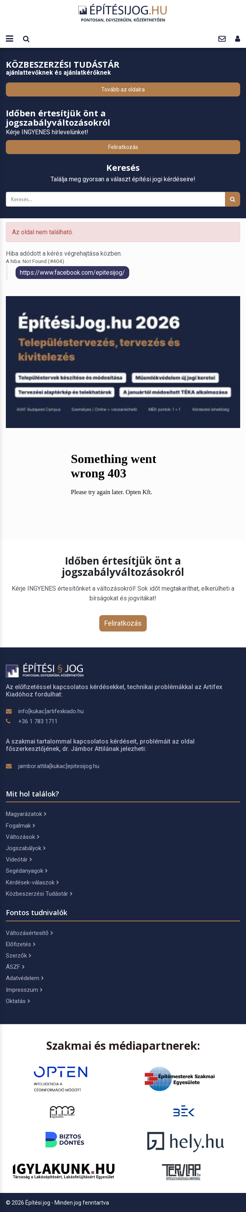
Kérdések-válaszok (32, 882)
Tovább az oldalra (123, 89)
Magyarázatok (26, 813)
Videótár (19, 859)
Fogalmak (20, 825)
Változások (22, 836)
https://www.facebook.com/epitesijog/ (72, 272)
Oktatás (18, 1001)
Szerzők (18, 955)
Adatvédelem (24, 978)
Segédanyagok (26, 870)
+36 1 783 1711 (38, 721)
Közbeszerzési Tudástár (39, 893)
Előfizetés (20, 944)
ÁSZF (15, 966)
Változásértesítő (29, 933)
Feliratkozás (123, 147)
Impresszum (24, 989)
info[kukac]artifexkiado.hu (51, 711)
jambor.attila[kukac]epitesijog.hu (58, 766)
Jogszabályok (25, 848)
